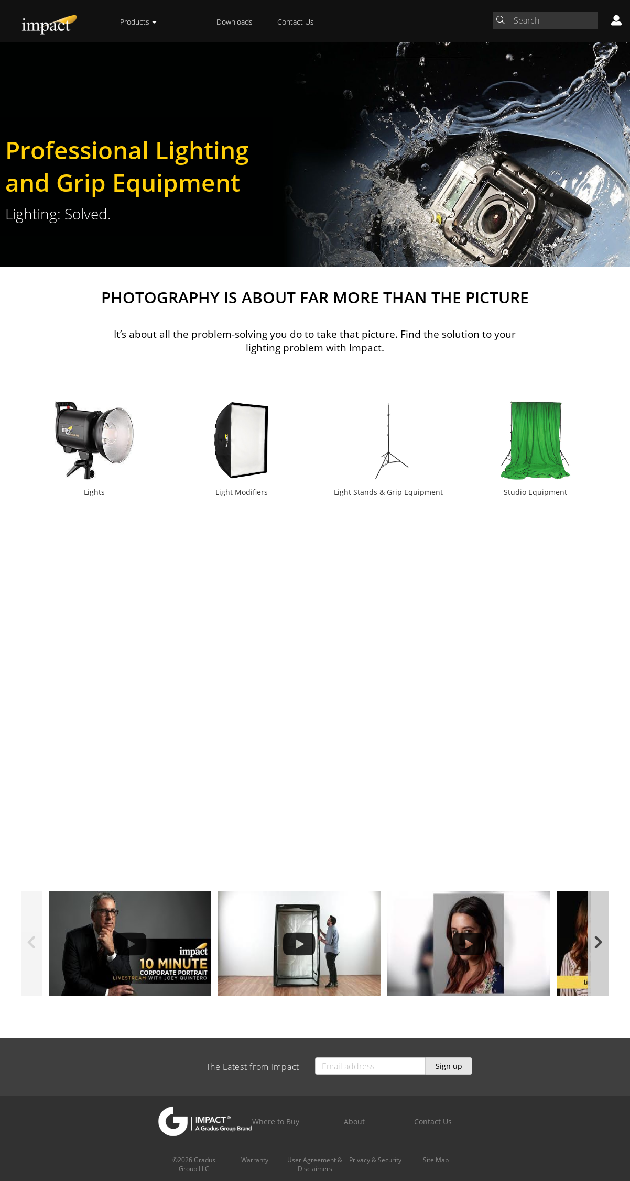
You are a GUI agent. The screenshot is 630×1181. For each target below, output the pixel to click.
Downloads (234, 22)
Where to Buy (275, 1122)
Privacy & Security (375, 1159)
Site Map (436, 1159)
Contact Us (295, 22)
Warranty (254, 1159)
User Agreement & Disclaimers (314, 1164)
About (354, 1122)
